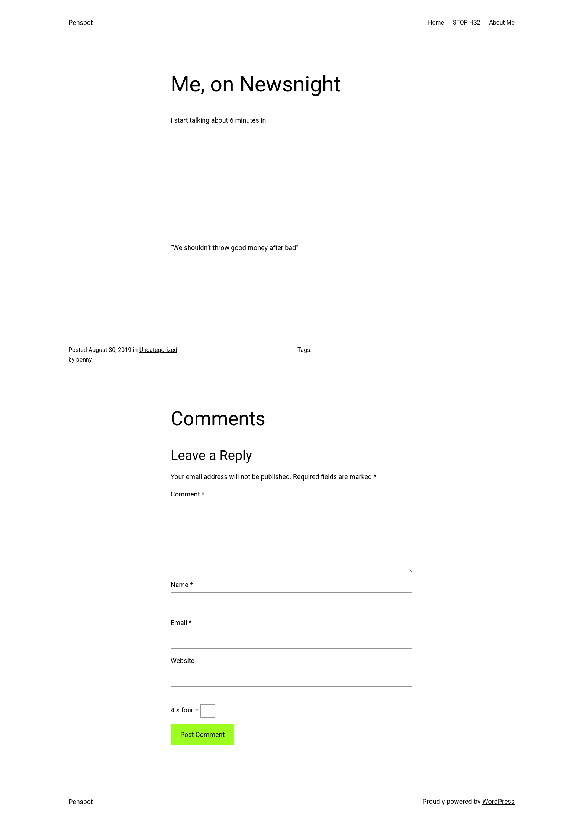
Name (182, 585)
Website (182, 660)
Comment (187, 494)
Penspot (80, 22)
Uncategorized (158, 349)
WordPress (498, 801)
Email (181, 623)
